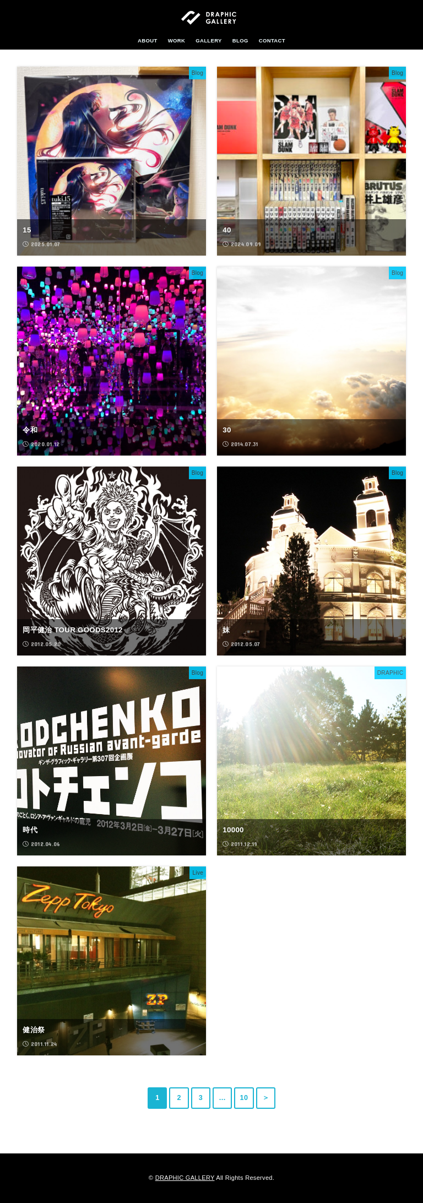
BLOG (240, 40)
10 (244, 1098)
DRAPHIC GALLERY (185, 1177)
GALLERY (209, 40)
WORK (177, 40)
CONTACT (272, 40)
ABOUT (148, 40)
